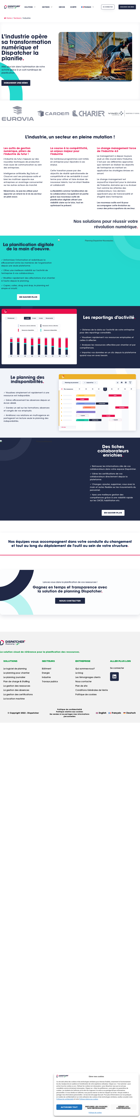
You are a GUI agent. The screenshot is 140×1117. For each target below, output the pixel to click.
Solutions (30, 7)
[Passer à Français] (115, 713)
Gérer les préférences (123, 1107)
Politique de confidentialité (65, 1099)
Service (62, 7)
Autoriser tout (69, 1107)
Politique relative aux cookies (88, 1099)
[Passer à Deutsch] (129, 713)
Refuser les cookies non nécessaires (96, 1107)
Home (8, 18)
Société (73, 7)
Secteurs (47, 7)
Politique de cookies (95, 1112)
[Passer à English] (101, 713)
